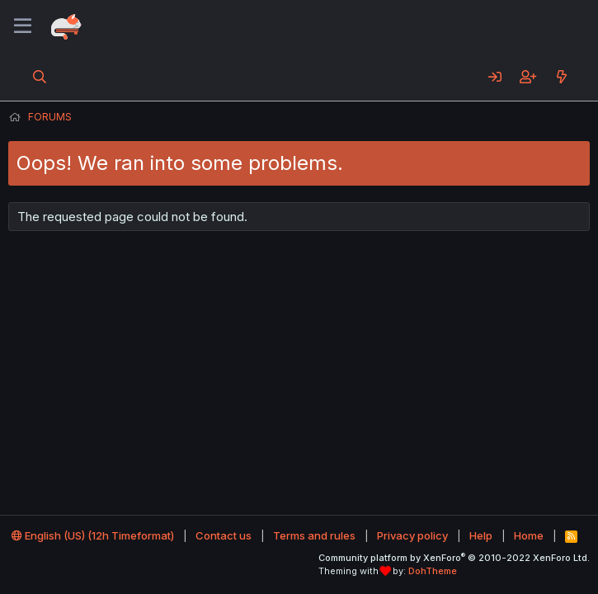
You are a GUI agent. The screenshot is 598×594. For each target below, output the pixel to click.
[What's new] (561, 77)
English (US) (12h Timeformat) (93, 535)
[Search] (40, 77)
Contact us (223, 535)
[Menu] (22, 26)
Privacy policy (412, 535)
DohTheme (432, 571)
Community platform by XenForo (454, 557)
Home (529, 535)
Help (480, 535)
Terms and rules (314, 535)
